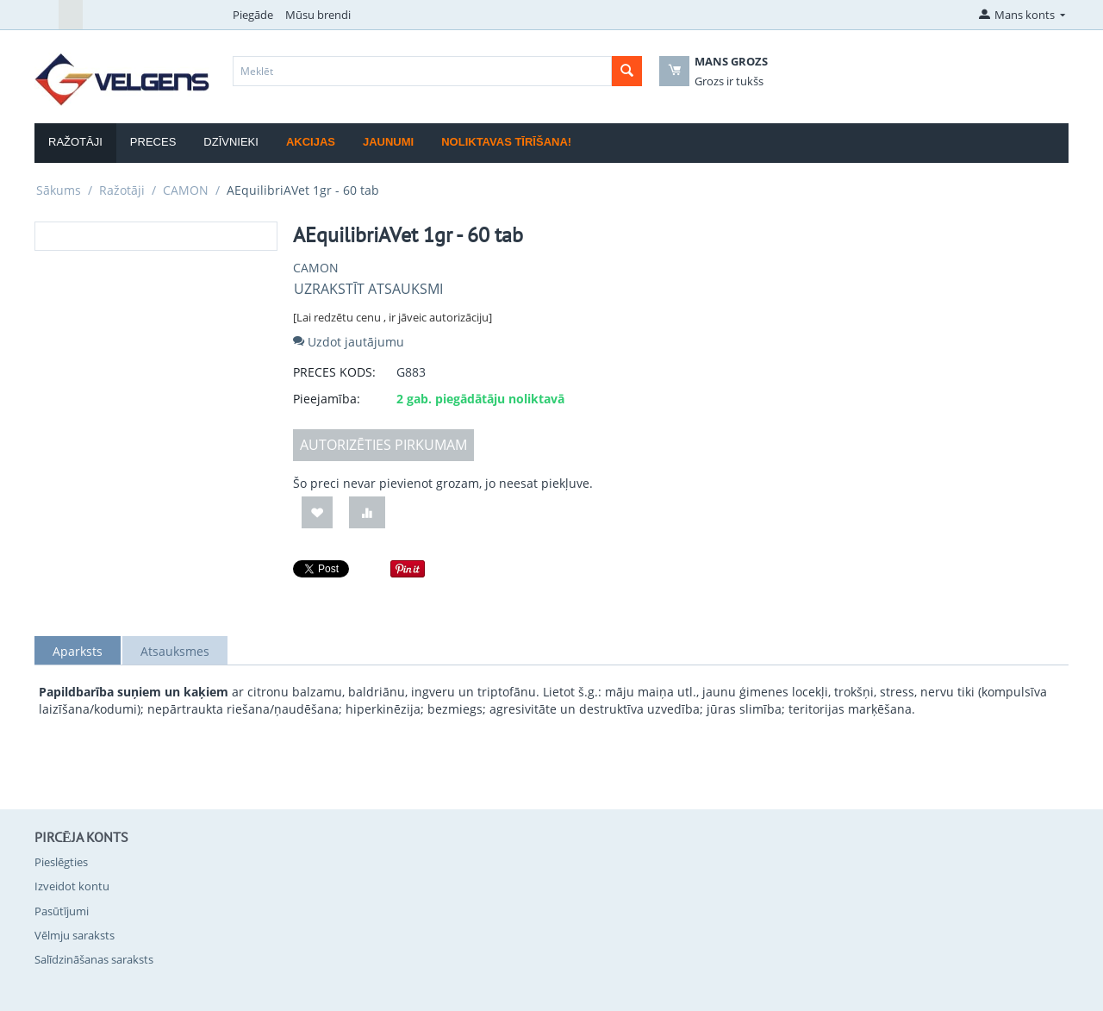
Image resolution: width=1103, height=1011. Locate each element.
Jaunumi (388, 141)
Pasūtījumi (61, 911)
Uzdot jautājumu (348, 342)
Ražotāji (75, 141)
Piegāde (253, 14)
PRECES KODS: (334, 372)
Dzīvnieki (231, 141)
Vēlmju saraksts (74, 935)
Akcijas (310, 141)
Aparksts (78, 651)
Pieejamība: (326, 398)
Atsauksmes (174, 651)
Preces (153, 141)
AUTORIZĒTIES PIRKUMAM (383, 444)
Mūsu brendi (318, 14)
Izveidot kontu (71, 886)
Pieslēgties (61, 862)
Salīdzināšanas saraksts (93, 959)
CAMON (186, 190)
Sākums (58, 190)
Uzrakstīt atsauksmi (368, 288)
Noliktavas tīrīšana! (506, 141)
